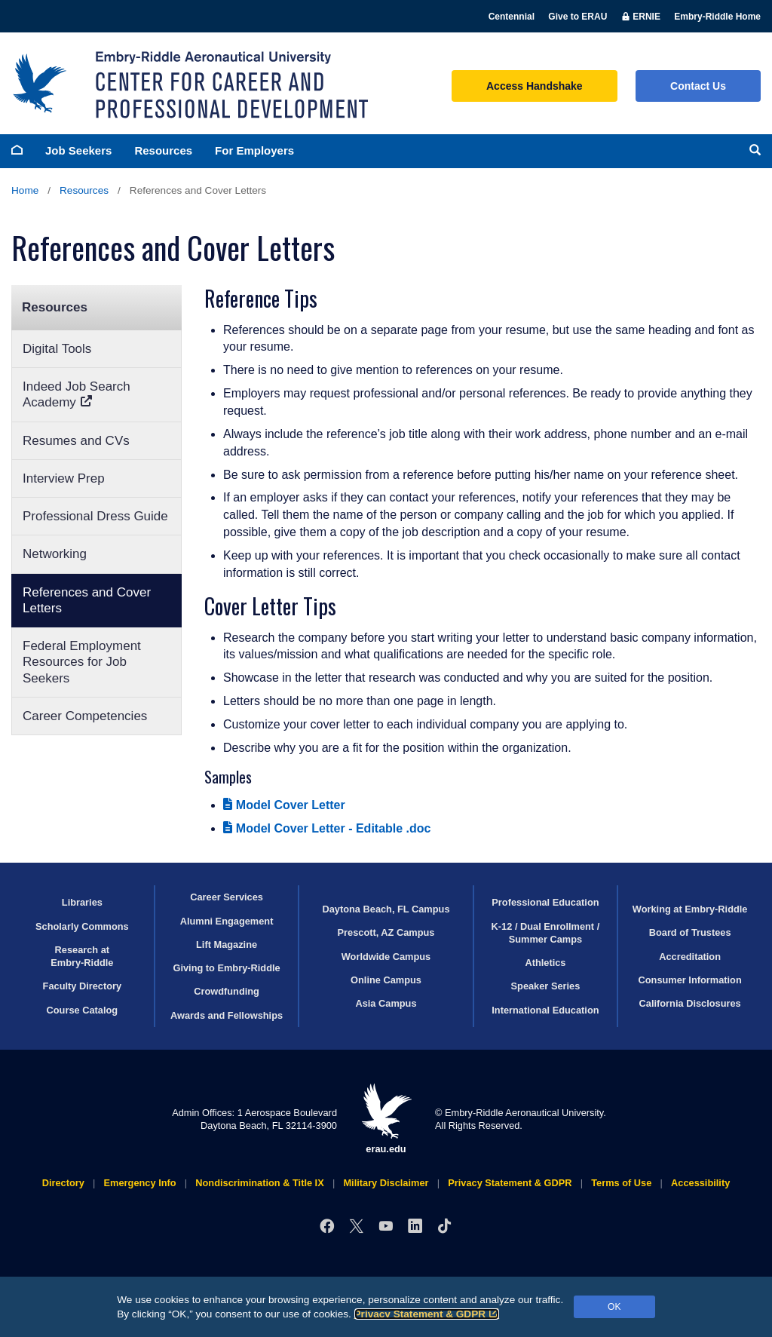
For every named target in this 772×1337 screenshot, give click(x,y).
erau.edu (386, 1119)
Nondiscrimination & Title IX (259, 1182)
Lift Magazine (226, 944)
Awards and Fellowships (226, 1015)
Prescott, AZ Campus (386, 932)
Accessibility (700, 1182)
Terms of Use (621, 1182)
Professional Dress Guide (95, 516)
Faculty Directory (82, 986)
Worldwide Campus (386, 956)
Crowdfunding (226, 991)
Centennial (512, 16)
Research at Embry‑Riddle (82, 956)
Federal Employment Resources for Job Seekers (82, 662)
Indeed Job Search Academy (76, 394)
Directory (63, 1182)
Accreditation (690, 956)
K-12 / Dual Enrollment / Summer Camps (546, 933)
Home (24, 190)
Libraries (82, 902)
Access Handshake (534, 86)
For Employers (254, 150)
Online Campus (386, 980)
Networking (55, 554)
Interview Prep (64, 478)
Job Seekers (78, 150)
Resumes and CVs (76, 441)
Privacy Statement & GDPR (427, 1314)
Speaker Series (546, 986)
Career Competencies (85, 716)
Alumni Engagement (227, 921)
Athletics (545, 962)
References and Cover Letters (87, 600)
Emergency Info (140, 1182)
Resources (163, 150)
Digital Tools (57, 349)
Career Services (226, 897)
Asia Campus (385, 1003)
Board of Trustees (690, 932)
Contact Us (698, 86)
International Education (545, 1010)
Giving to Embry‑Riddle (226, 968)
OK (614, 1307)
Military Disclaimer (385, 1182)
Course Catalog (82, 1010)
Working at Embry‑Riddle (690, 909)
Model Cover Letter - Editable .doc (327, 828)
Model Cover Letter (284, 805)
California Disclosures (690, 1003)
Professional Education (545, 902)
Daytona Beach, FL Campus (385, 909)
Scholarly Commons (82, 926)
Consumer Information (690, 980)
